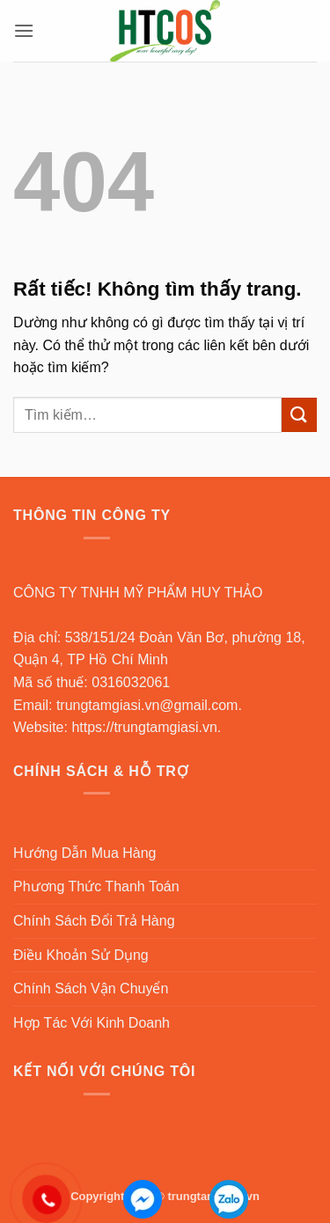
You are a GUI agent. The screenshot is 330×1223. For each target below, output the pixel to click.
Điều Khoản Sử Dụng (81, 955)
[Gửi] (299, 415)
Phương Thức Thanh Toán (96, 886)
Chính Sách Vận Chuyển (90, 988)
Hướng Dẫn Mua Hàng (85, 853)
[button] (23, 30)
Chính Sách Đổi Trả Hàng (94, 920)
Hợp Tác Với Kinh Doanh (91, 1022)
